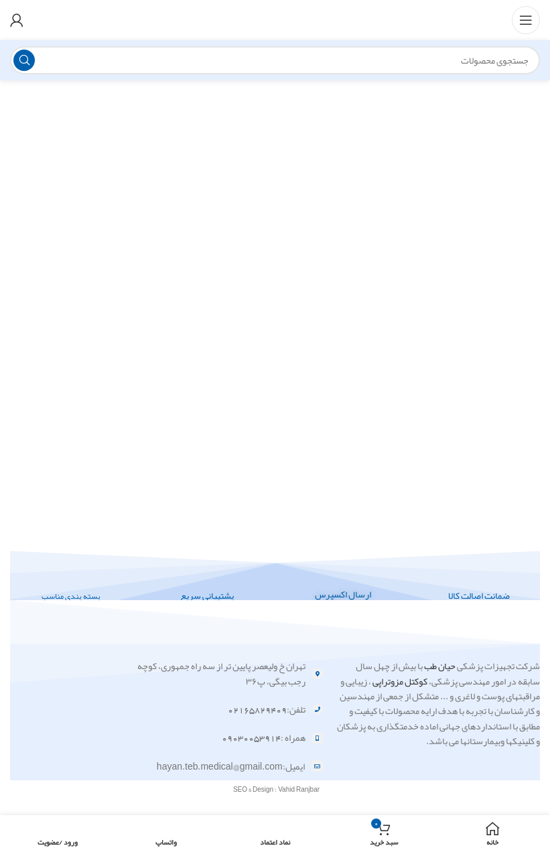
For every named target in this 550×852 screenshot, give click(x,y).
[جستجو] (275, 60)
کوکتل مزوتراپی (399, 681)
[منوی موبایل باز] (526, 20)
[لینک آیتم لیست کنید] (220, 673)
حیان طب (440, 665)
